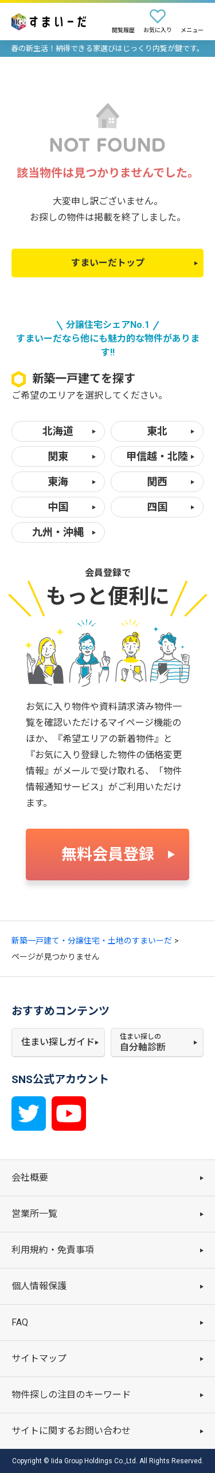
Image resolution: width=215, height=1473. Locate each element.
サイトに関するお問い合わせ (71, 1430)
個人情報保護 (39, 1286)
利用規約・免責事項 (52, 1249)
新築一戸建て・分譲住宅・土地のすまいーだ (91, 940)
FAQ (19, 1322)
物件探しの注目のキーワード (71, 1394)
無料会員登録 (107, 854)
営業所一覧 (34, 1213)
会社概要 (29, 1177)
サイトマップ (39, 1358)
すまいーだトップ (107, 262)
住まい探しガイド (58, 1042)
